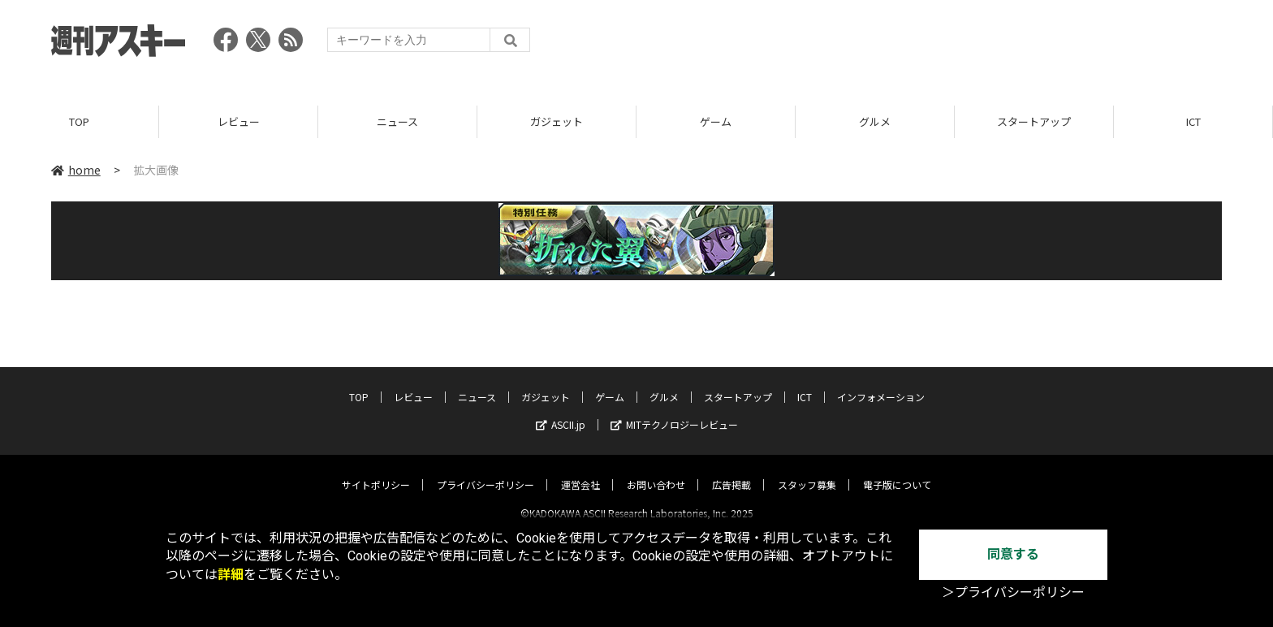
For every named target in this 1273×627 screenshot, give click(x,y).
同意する (1013, 554)
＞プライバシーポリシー (1013, 592)
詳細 (231, 574)
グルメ (875, 121)
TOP (79, 121)
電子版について (897, 471)
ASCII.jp (560, 410)
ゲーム (715, 121)
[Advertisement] (926, 44)
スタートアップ (1034, 121)
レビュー (239, 121)
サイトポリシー (376, 471)
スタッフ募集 (807, 471)
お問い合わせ (656, 471)
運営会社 (580, 471)
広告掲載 (731, 471)
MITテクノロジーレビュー (674, 410)
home (76, 170)
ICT (1193, 121)
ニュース (397, 121)
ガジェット (556, 121)
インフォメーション (881, 383)
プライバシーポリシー (485, 471)
